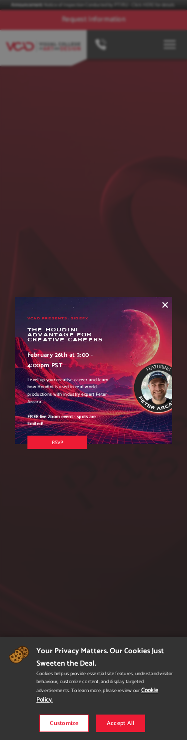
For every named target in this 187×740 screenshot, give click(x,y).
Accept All (121, 723)
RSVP (57, 443)
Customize (64, 723)
